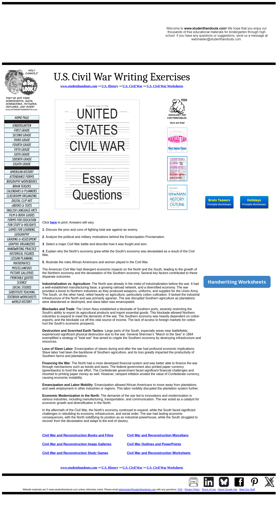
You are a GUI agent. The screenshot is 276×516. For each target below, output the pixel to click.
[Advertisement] (77, 33)
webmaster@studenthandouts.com (137, 489)
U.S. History (110, 86)
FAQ (180, 489)
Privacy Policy (192, 489)
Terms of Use (209, 489)
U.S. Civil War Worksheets (165, 86)
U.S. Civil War (132, 86)
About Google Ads (227, 489)
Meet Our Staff (247, 489)
